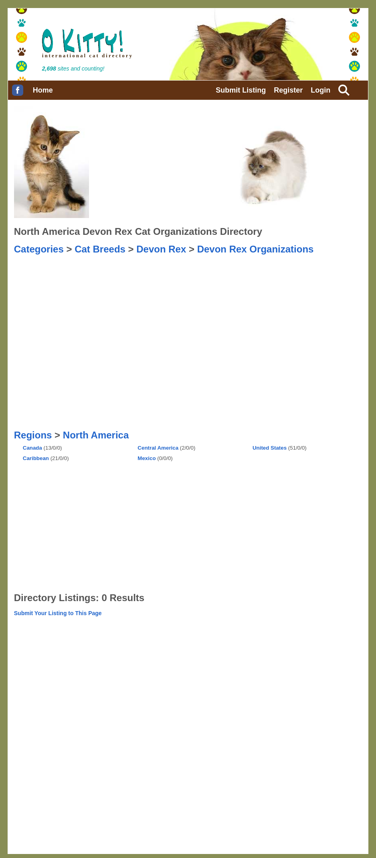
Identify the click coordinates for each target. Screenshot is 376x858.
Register (288, 90)
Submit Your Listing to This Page (58, 613)
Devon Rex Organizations (255, 249)
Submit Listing (241, 90)
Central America (157, 448)
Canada (32, 448)
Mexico (146, 458)
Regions (33, 435)
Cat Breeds (100, 249)
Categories (39, 249)
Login (320, 90)
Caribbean (36, 458)
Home (43, 90)
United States (270, 448)
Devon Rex (161, 249)
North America (96, 435)
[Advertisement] (54, 275)
